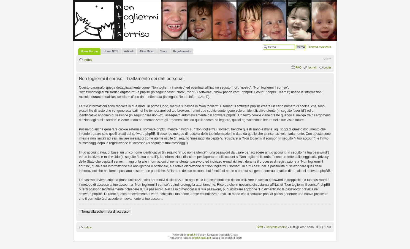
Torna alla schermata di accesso (105, 212)
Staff (260, 227)
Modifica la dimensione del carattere (327, 58)
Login (327, 67)
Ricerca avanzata (319, 46)
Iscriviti (312, 67)
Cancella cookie (276, 227)
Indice (88, 59)
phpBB (191, 234)
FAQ (298, 67)
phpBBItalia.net (201, 237)
